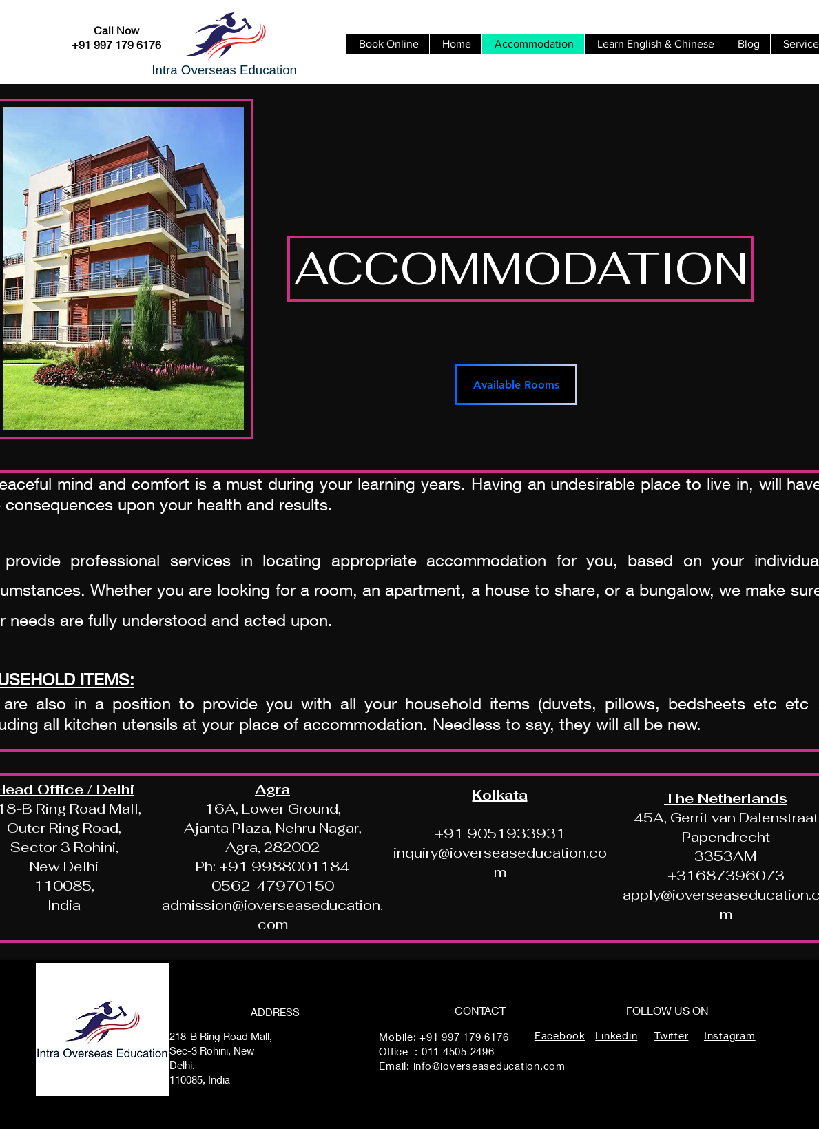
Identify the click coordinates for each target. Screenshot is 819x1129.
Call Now (116, 30)
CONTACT (480, 1010)
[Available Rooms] (516, 384)
